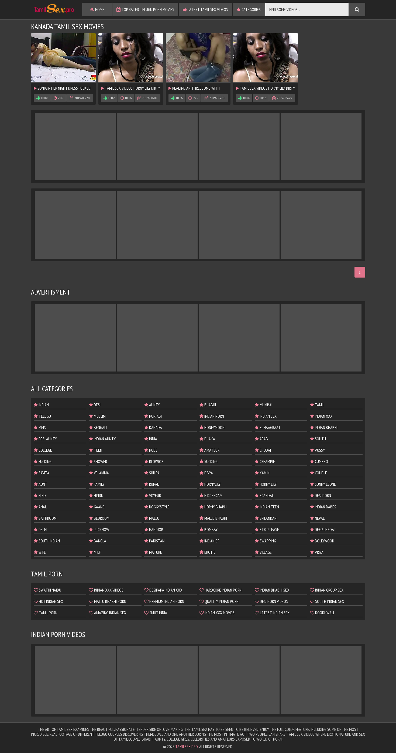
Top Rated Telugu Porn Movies (145, 9)
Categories (249, 9)
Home (97, 9)
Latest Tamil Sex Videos (205, 9)
